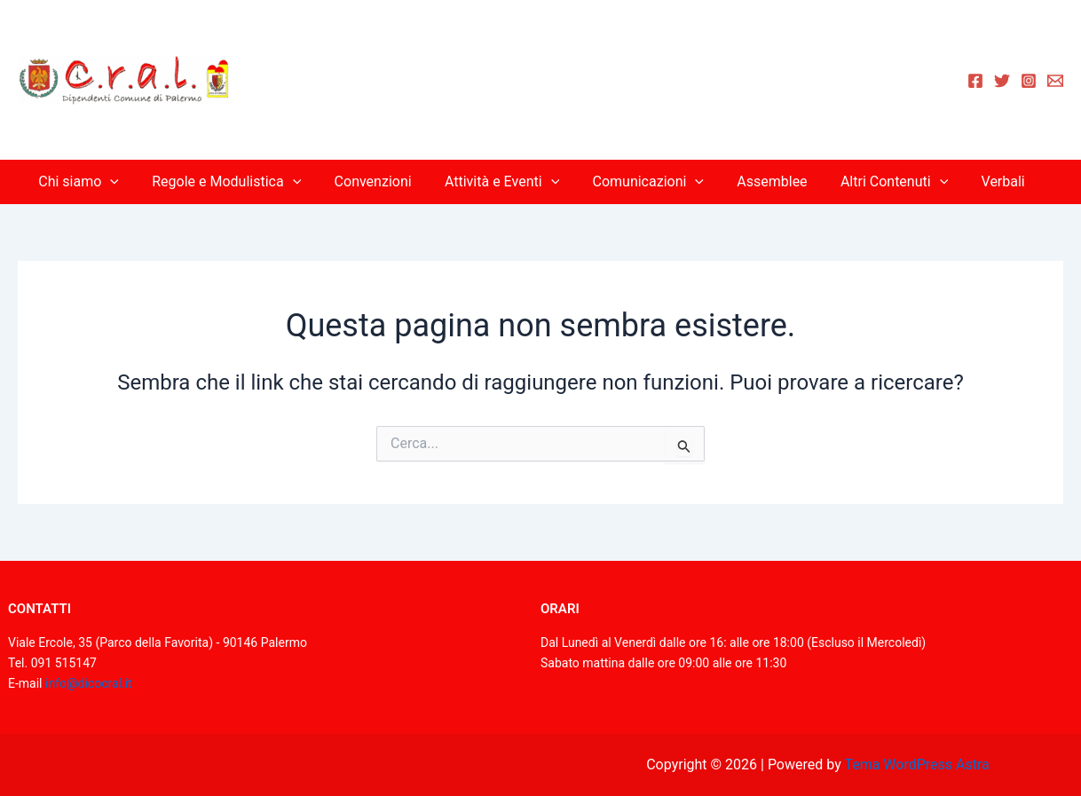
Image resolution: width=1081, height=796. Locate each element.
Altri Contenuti (882, 182)
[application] (127, 182)
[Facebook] (975, 81)
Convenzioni (380, 181)
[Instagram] (1029, 81)
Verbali (986, 181)
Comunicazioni (645, 182)
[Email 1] (1055, 81)
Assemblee (765, 181)
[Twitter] (1002, 81)
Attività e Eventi (504, 182)
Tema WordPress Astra (916, 764)
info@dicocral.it (88, 683)
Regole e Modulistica (238, 182)
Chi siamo (95, 182)
